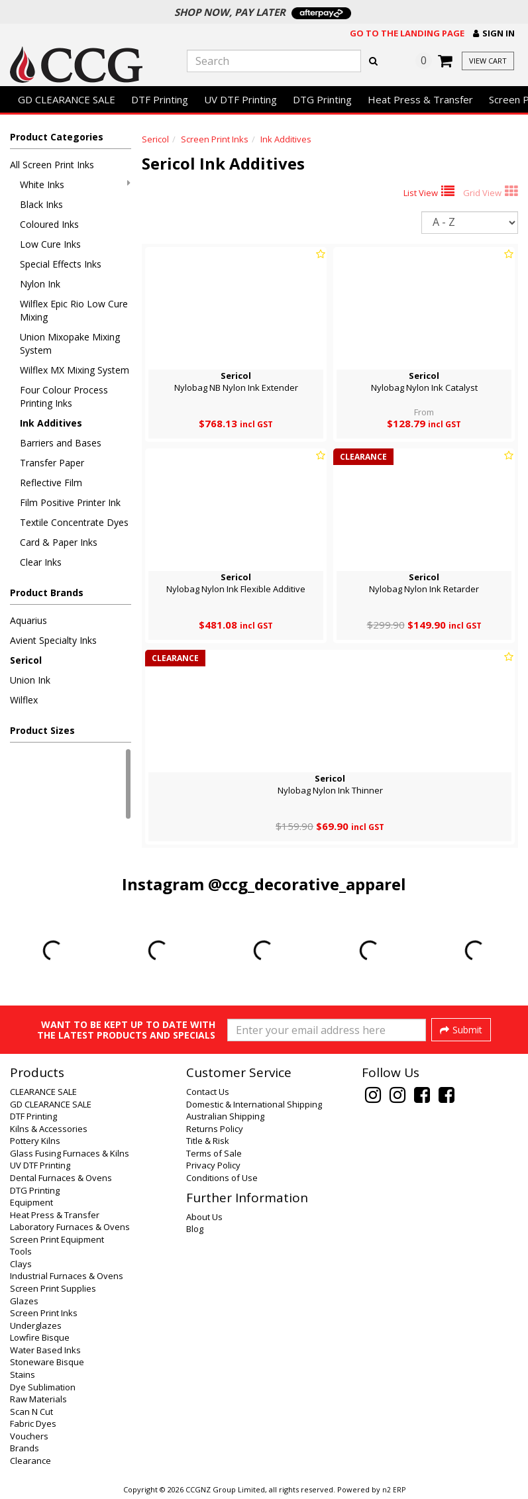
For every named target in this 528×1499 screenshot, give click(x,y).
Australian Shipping (225, 1116)
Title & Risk (207, 1141)
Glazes (24, 1301)
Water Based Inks (45, 1350)
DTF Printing (159, 99)
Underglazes (36, 1325)
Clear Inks (41, 562)
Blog (194, 1229)
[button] (494, 33)
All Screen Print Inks (52, 164)
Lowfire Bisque (40, 1337)
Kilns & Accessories (48, 1129)
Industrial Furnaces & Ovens (66, 1276)
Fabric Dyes (33, 1423)
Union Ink (30, 680)
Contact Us (207, 1092)
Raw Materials (38, 1399)
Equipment (31, 1202)
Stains (22, 1374)
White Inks (75, 184)
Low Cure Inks (50, 244)
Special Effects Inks (60, 264)
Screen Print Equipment (57, 1239)
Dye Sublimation (43, 1387)
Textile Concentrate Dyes (74, 522)
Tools (21, 1251)
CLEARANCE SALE (43, 1092)
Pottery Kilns (35, 1141)
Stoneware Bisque (47, 1362)
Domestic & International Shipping (254, 1104)
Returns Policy (214, 1129)
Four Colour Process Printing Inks (64, 396)
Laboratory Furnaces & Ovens (70, 1227)
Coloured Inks (49, 224)
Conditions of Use (222, 1178)
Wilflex (24, 700)
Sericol (26, 660)
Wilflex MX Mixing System (74, 370)
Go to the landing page (407, 33)
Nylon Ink (40, 284)
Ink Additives (51, 423)
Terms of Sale (214, 1153)
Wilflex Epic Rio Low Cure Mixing (74, 310)
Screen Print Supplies (53, 1288)
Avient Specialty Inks (53, 640)
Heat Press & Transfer (420, 99)
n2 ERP (393, 1489)
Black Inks (41, 204)
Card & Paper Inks (58, 542)
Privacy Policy (213, 1165)
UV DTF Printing (240, 99)
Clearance (30, 1461)
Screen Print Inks (214, 139)
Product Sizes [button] (42, 730)
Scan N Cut (31, 1412)
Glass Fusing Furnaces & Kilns (69, 1153)
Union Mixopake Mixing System (70, 343)
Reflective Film (51, 482)
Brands (24, 1448)
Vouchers (29, 1436)
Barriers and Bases (60, 443)
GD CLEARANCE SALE (66, 99)
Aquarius (28, 620)
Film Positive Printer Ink (70, 502)
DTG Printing (322, 99)
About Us (204, 1217)
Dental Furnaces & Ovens (61, 1178)
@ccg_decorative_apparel (307, 884)
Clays (21, 1264)
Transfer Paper (52, 462)
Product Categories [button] (56, 136)
